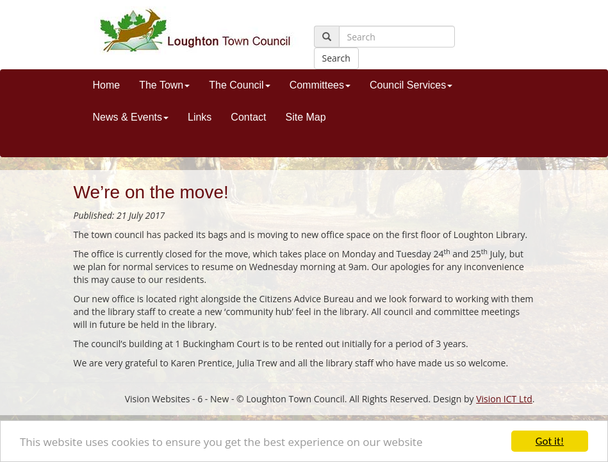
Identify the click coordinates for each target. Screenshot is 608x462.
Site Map (305, 117)
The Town (164, 85)
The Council (239, 85)
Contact (248, 117)
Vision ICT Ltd (504, 399)
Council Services (411, 85)
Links (199, 117)
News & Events (130, 117)
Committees (320, 85)
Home (106, 85)
